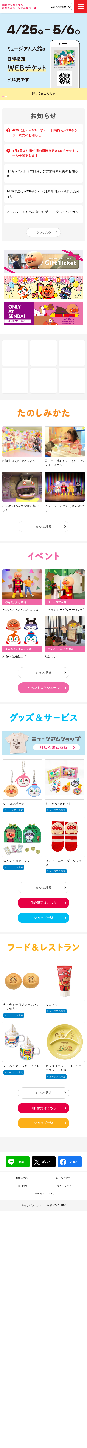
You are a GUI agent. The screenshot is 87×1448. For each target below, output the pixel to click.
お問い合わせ (23, 1178)
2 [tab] (6, 97)
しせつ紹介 (15, 353)
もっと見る (43, 232)
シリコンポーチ (13, 803)
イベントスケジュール (43, 687)
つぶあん (52, 1004)
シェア (69, 1162)
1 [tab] (3, 97)
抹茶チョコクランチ (16, 860)
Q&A (72, 353)
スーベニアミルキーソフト (21, 1066)
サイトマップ (64, 1185)
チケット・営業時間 (43, 380)
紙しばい (51, 656)
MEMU (80, 6)
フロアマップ (43, 353)
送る (16, 1162)
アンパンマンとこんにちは (20, 609)
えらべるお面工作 (14, 656)
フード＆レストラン (44, 947)
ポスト (42, 1162)
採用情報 (23, 1185)
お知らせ (43, 116)
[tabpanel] (43, 56)
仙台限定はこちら (43, 902)
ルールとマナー (64, 1178)
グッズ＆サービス (44, 717)
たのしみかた (44, 413)
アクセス (15, 380)
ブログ (72, 380)
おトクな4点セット (58, 803)
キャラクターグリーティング (64, 609)
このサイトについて (43, 1193)
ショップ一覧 (43, 917)
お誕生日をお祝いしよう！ (20, 461)
